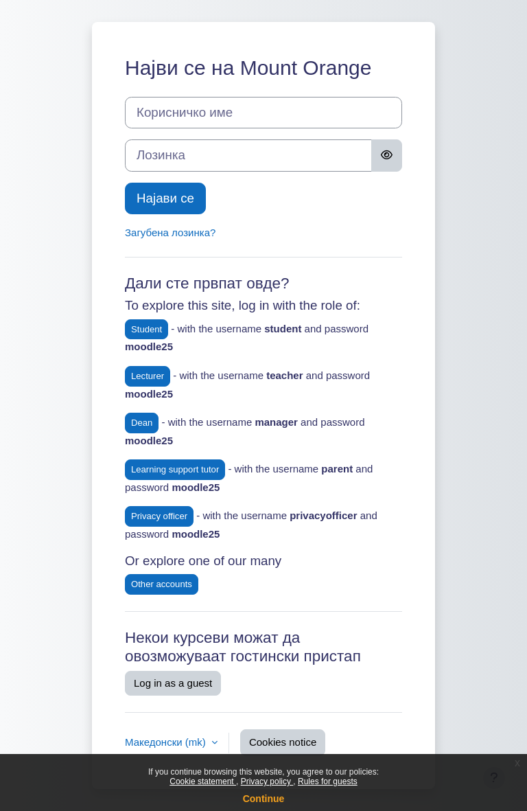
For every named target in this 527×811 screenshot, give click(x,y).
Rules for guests (328, 781)
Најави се (165, 198)
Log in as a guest (173, 683)
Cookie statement (202, 781)
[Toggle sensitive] (386, 155)
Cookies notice (282, 742)
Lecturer (147, 376)
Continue (264, 798)
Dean (141, 423)
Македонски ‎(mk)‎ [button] (167, 742)
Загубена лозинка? (170, 232)
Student (146, 329)
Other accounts (161, 584)
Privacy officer (159, 516)
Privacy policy (267, 781)
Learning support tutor (175, 469)
